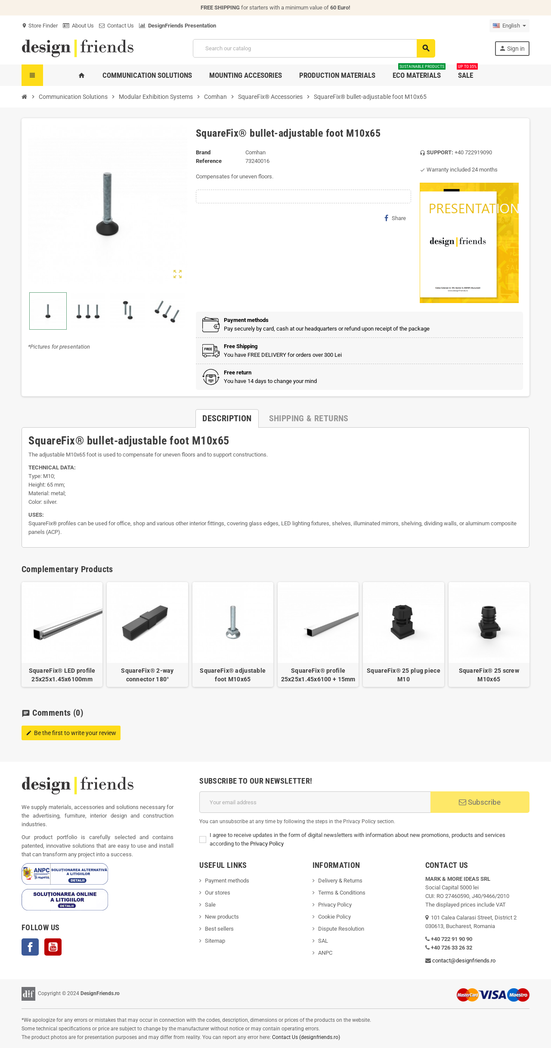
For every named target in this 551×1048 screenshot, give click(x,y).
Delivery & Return (338, 880)
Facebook (30, 947)
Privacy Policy (267, 843)
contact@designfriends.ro (463, 960)
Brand (203, 152)
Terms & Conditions (341, 892)
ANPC (325, 953)
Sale (210, 904)
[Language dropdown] (509, 25)
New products (222, 916)
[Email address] (314, 802)
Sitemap (215, 941)
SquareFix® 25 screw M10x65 (489, 675)
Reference (209, 161)
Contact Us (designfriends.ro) (306, 1037)
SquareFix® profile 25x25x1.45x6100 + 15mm (318, 675)
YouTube (53, 947)
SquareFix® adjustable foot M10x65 (233, 675)
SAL (323, 941)
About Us (78, 25)
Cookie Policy (334, 916)
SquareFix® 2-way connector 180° (147, 675)
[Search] (314, 48)
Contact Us (116, 25)
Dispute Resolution (341, 928)
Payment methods (227, 880)
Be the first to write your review (71, 732)
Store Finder (40, 25)
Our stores (217, 892)
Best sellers (219, 928)
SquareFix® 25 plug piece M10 (403, 675)
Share (395, 218)
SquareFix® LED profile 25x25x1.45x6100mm (62, 675)
